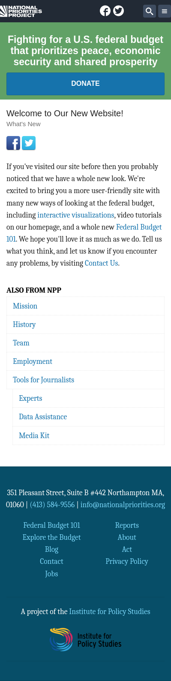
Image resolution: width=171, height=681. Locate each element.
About (126, 537)
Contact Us (101, 263)
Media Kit (34, 435)
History (24, 324)
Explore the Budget (51, 537)
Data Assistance (43, 416)
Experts (30, 398)
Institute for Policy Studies (109, 611)
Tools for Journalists (43, 379)
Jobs (51, 573)
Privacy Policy (126, 561)
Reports (126, 525)
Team (21, 343)
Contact (51, 561)
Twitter (29, 143)
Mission (25, 306)
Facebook (13, 143)
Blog (51, 549)
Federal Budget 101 (51, 525)
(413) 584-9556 (52, 504)
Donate (85, 83)
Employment (32, 361)
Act (127, 549)
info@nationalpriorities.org (123, 504)
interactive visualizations (75, 215)
